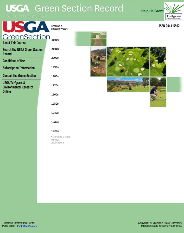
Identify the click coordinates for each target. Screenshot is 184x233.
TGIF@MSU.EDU (27, 225)
